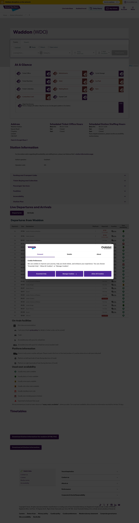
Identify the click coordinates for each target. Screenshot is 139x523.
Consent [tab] (40, 254)
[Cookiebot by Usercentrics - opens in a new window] (102, 247)
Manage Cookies (70, 274)
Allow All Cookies (98, 274)
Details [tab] (69, 254)
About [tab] (99, 254)
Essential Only (41, 274)
